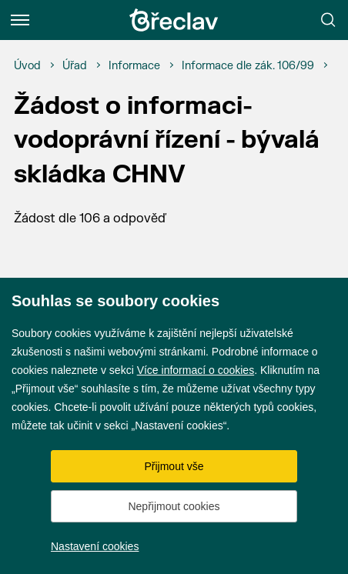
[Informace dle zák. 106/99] (248, 66)
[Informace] (134, 66)
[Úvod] (27, 66)
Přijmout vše (173, 466)
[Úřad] (74, 66)
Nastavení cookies (95, 546)
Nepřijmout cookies (173, 506)
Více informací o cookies (196, 370)
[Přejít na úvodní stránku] (174, 20)
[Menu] (20, 20)
